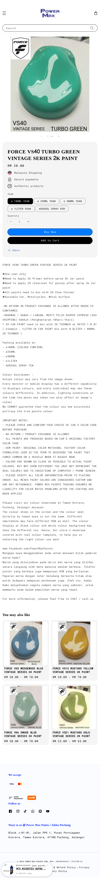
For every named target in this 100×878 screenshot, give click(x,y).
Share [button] (14, 250)
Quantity (13, 215)
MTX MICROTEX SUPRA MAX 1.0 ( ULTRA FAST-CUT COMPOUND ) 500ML (31, 869)
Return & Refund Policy (59, 867)
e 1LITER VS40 (21, 208)
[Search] (92, 28)
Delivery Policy (56, 871)
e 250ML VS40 (46, 201)
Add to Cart (50, 240)
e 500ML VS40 (73, 201)
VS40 (10, 194)
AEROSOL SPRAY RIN (52, 208)
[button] (4, 13)
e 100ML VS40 (20, 201)
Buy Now (50, 232)
